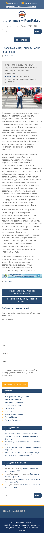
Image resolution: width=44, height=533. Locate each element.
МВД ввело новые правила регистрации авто (22, 292)
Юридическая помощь (14, 414)
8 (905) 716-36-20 (14, 3)
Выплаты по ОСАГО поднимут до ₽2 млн (21, 433)
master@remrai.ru (31, 3)
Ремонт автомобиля (13, 399)
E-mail (5, 353)
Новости (7, 281)
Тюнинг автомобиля (13, 405)
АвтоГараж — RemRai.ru (22, 21)
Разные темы (10, 408)
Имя (4, 345)
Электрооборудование (14, 402)
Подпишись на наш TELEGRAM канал (21, 7)
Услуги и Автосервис (13, 420)
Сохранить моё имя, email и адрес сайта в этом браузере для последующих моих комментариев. (20, 372)
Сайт (4, 362)
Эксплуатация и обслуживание (17, 396)
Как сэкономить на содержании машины (22, 300)
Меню (21, 39)
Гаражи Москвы (11, 417)
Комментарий (7, 320)
